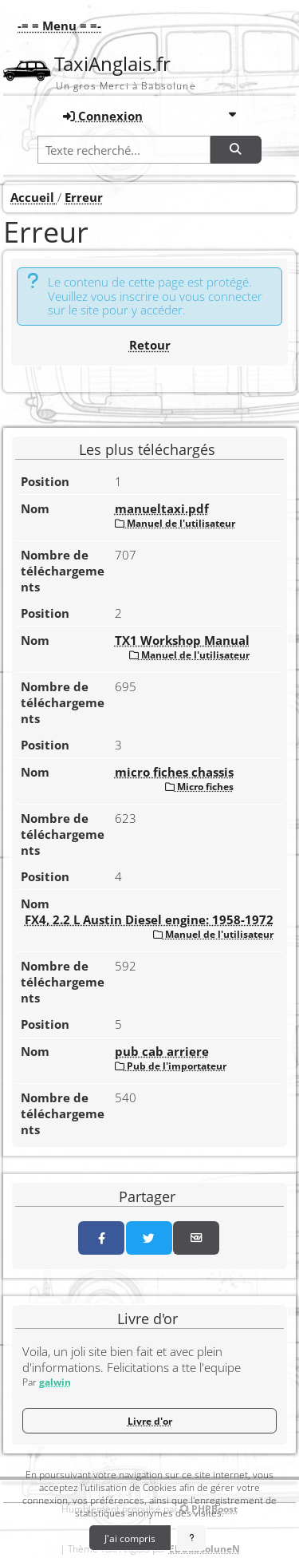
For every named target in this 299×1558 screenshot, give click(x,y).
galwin (55, 1381)
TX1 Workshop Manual (182, 640)
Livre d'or (150, 1420)
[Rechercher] (236, 150)
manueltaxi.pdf (162, 508)
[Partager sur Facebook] (101, 1238)
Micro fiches (199, 786)
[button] (55, 25)
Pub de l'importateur (170, 1065)
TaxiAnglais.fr (112, 64)
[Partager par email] (196, 1238)
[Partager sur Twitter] (149, 1238)
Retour (150, 345)
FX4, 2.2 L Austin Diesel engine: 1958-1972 (149, 919)
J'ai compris (129, 1538)
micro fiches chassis (174, 772)
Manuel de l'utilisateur (175, 522)
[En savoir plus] (191, 1537)
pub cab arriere (162, 1051)
